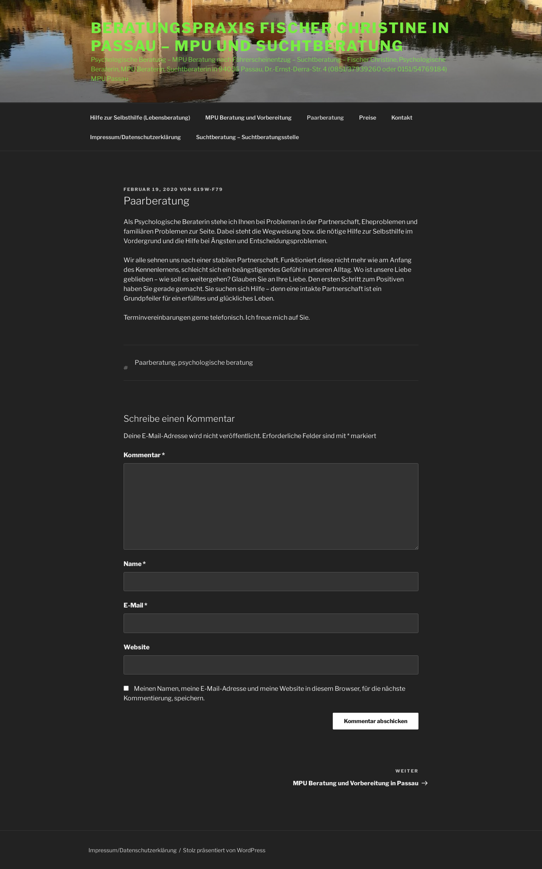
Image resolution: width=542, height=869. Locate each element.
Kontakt (401, 117)
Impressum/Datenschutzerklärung (135, 137)
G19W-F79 (208, 189)
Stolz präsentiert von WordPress (224, 850)
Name (135, 564)
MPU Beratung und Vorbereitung (248, 117)
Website (136, 647)
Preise (367, 117)
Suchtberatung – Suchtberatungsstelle (247, 137)
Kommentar (144, 455)
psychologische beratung (215, 362)
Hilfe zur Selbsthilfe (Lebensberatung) (140, 117)
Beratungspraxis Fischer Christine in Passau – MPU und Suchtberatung (270, 37)
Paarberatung (325, 117)
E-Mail (135, 605)
